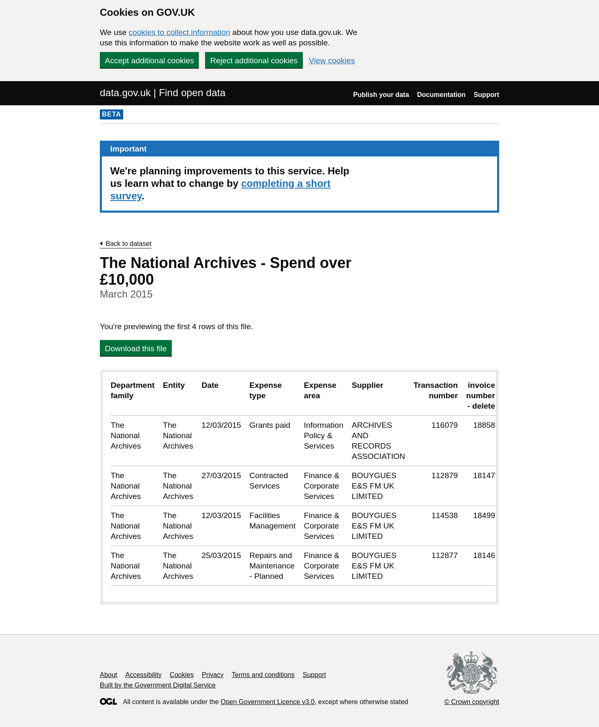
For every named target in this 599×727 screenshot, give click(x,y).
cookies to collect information (179, 32)
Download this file (136, 348)
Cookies (182, 674)
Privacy (212, 674)
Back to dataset (128, 243)
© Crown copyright (471, 701)
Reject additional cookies (253, 60)
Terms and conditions (263, 674)
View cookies (332, 61)
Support (486, 94)
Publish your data (381, 94)
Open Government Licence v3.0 (267, 701)
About (108, 674)
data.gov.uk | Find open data (162, 92)
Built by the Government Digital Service (157, 685)
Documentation (441, 94)
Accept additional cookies (149, 60)
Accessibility (143, 674)
